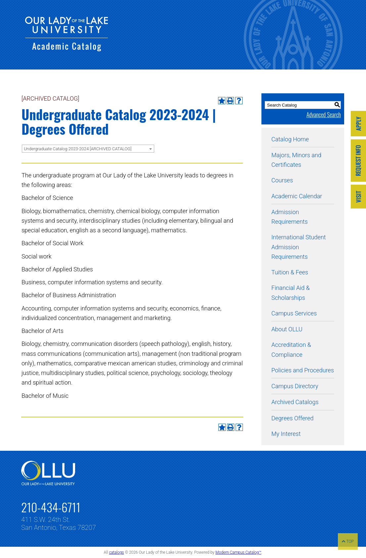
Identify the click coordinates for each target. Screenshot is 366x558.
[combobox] (88, 149)
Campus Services (294, 313)
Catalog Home (290, 139)
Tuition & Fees (289, 272)
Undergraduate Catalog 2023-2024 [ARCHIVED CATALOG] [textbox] (77, 148)
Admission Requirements (289, 217)
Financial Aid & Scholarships (290, 292)
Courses (282, 180)
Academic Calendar (296, 196)
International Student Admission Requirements (298, 247)
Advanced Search (323, 114)
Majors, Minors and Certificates (296, 160)
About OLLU (286, 329)
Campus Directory (294, 386)
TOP (348, 541)
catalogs (116, 552)
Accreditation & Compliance (291, 349)
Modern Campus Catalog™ (238, 552)
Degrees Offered (292, 418)
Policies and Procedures (302, 370)
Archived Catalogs (295, 401)
